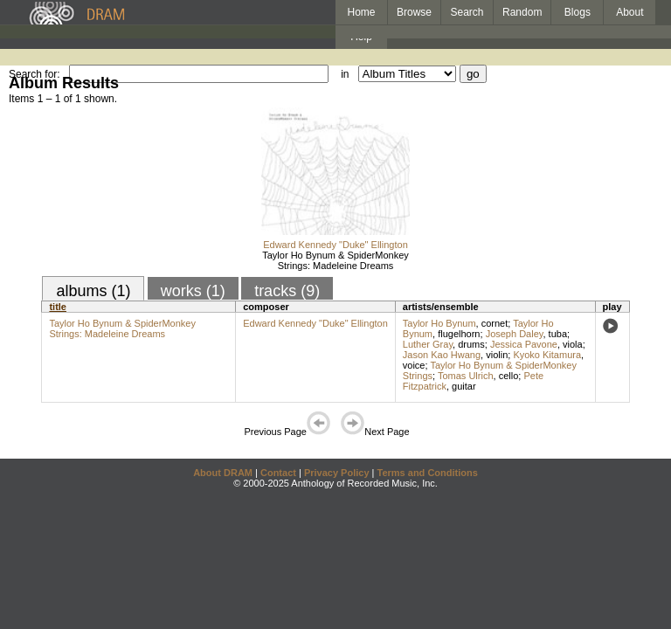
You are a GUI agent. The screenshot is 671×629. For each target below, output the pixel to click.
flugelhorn (459, 333)
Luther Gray (428, 344)
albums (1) (93, 291)
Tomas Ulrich (466, 375)
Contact (278, 472)
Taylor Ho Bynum (439, 323)
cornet (494, 323)
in (345, 74)
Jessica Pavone (523, 344)
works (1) (193, 291)
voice (414, 365)
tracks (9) (287, 291)
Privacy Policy (337, 472)
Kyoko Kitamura (547, 354)
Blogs (577, 12)
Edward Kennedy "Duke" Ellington (335, 244)
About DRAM (222, 472)
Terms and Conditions (427, 472)
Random (522, 12)
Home (361, 12)
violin (497, 354)
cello (509, 375)
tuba (558, 333)
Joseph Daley (514, 333)
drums (471, 344)
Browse (414, 12)
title (57, 306)
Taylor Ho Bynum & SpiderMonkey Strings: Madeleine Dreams (335, 260)
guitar (464, 386)
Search (467, 12)
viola (573, 344)
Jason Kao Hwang (442, 354)
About (629, 12)
